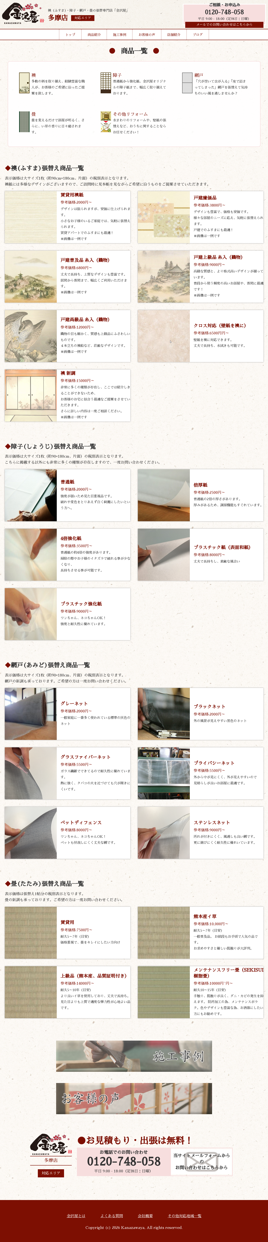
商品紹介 (94, 36)
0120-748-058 (224, 13)
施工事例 (119, 36)
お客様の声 (146, 36)
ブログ (198, 36)
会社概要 (145, 1216)
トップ (70, 36)
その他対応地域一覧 (184, 1216)
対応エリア (51, 1173)
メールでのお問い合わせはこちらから (224, 26)
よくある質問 (111, 1216)
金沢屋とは (76, 1216)
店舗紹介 (173, 36)
